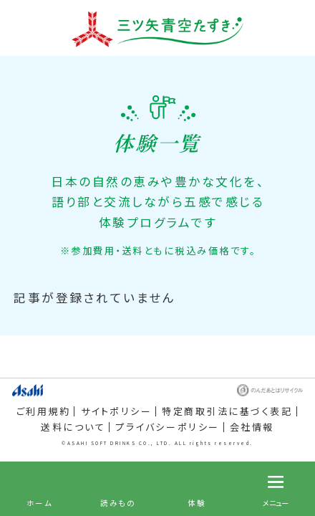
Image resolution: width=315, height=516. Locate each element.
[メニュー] (276, 489)
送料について (73, 427)
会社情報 (252, 427)
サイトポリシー (116, 411)
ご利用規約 (43, 411)
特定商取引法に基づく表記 (227, 411)
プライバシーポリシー (167, 427)
